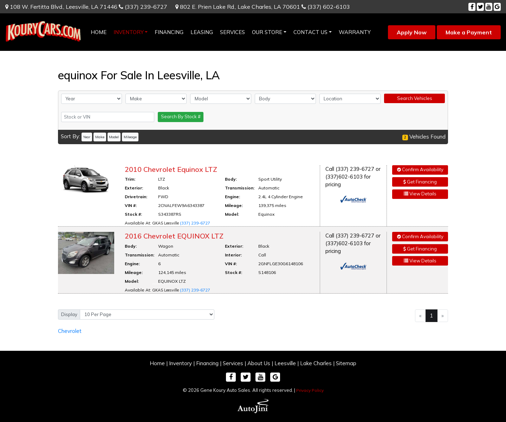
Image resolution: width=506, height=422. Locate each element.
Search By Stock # (181, 116)
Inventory (180, 363)
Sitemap (346, 363)
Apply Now (412, 32)
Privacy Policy (310, 390)
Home (157, 363)
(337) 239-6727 (143, 6)
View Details (420, 193)
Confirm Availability (420, 169)
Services (233, 363)
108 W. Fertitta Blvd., (61, 6)
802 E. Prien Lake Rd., (237, 6)
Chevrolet (70, 331)
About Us (258, 363)
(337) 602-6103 (325, 6)
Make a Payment (469, 32)
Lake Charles (316, 363)
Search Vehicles (414, 98)
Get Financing (420, 182)
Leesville (285, 363)
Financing (207, 363)
